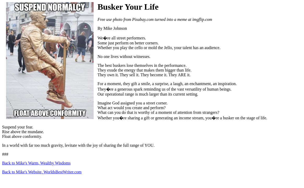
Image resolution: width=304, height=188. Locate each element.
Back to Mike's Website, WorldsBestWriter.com (42, 172)
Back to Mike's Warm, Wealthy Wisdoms (36, 163)
